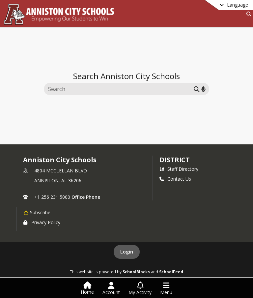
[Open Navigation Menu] (166, 288)
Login (126, 252)
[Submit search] (197, 89)
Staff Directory (178, 169)
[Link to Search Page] (247, 14)
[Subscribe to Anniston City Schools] (36, 212)
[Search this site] (119, 89)
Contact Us (175, 179)
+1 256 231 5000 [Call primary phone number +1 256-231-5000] (52, 197)
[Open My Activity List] (140, 288)
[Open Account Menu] (111, 288)
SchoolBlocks (136, 271)
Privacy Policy (41, 222)
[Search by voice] (203, 89)
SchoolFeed (171, 271)
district (174, 159)
